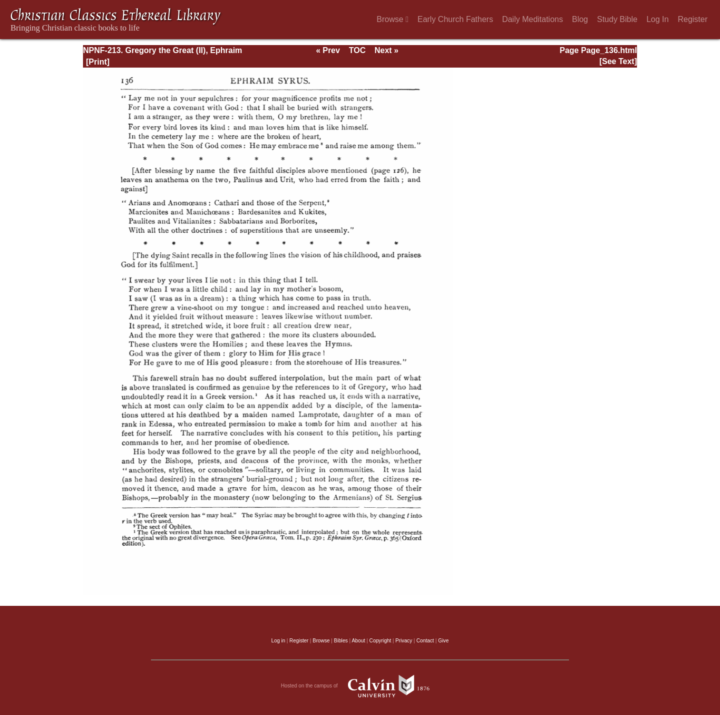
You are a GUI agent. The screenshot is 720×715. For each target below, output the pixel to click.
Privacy (404, 640)
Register (693, 19)
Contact (425, 640)
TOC (357, 50)
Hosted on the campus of (360, 685)
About (358, 640)
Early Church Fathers (455, 19)
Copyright (381, 640)
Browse (392, 19)
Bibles (341, 640)
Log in (279, 640)
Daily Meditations (532, 19)
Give (443, 640)
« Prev (328, 50)
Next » (386, 50)
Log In (657, 19)
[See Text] (618, 61)
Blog (580, 19)
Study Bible (617, 19)
